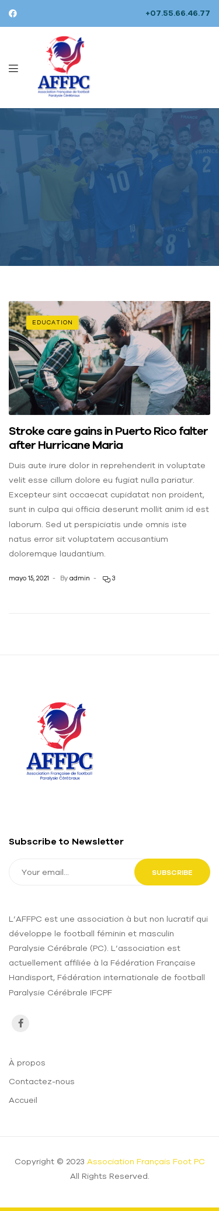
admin (79, 578)
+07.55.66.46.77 (177, 13)
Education (52, 322)
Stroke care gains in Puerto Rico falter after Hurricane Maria (108, 437)
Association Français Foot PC (146, 1161)
